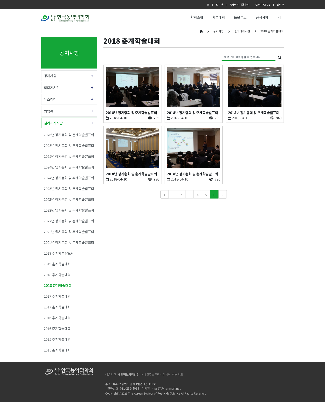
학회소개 (196, 17)
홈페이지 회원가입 (239, 4)
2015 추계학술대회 (57, 339)
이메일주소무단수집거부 (156, 374)
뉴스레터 (50, 99)
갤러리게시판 (53, 123)
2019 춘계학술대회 (57, 264)
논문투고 (240, 17)
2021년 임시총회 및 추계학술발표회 (69, 232)
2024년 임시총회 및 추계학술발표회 (69, 167)
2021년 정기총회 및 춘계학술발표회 (69, 242)
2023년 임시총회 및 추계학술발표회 (69, 189)
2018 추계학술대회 (57, 275)
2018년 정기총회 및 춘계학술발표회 (131, 112)
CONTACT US (262, 4)
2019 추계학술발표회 (59, 253)
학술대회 (218, 17)
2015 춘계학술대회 (57, 350)
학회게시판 (51, 87)
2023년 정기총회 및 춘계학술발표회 (69, 199)
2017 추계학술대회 (57, 296)
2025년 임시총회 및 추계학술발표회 (69, 145)
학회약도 (177, 374)
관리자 (280, 4)
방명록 (48, 111)
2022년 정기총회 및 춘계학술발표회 (69, 221)
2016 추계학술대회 (57, 318)
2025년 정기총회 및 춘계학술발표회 (69, 156)
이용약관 (110, 374)
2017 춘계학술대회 (57, 307)
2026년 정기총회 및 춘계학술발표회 (69, 135)
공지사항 (262, 17)
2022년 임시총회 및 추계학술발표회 (69, 210)
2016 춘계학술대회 (57, 328)
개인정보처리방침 (128, 374)
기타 (281, 17)
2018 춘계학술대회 (58, 285)
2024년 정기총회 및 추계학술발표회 (69, 178)
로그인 (219, 4)
